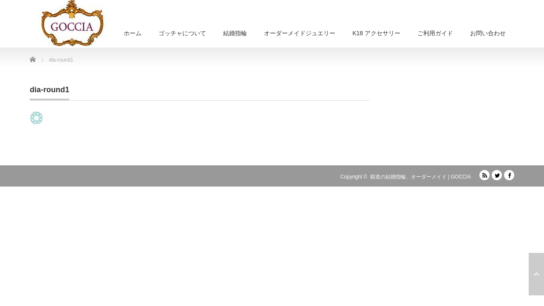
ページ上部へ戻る (536, 274)
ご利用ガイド (435, 33)
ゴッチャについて (182, 33)
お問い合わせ (488, 33)
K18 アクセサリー (376, 33)
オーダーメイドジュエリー (299, 33)
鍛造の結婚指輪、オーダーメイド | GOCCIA (420, 177)
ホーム (133, 33)
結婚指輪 (235, 33)
